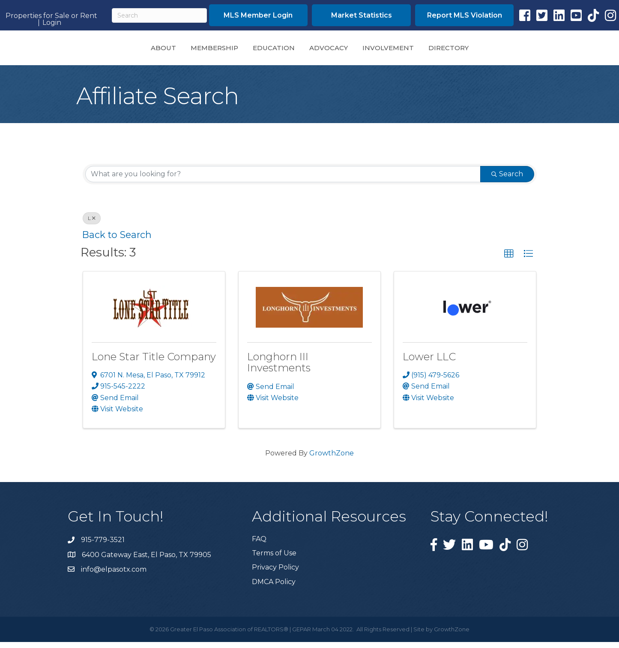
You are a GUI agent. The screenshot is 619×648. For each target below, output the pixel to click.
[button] (508, 259)
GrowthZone (331, 459)
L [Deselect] (92, 224)
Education (214, 50)
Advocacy (388, 50)
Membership (154, 50)
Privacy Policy (275, 573)
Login (51, 22)
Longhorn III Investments (279, 368)
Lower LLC (429, 362)
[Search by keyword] (283, 180)
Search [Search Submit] (507, 180)
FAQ (259, 545)
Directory (508, 50)
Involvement (448, 50)
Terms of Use (274, 559)
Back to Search (117, 240)
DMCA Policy (274, 588)
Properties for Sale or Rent (51, 15)
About (103, 50)
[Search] (159, 15)
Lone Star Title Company (154, 362)
